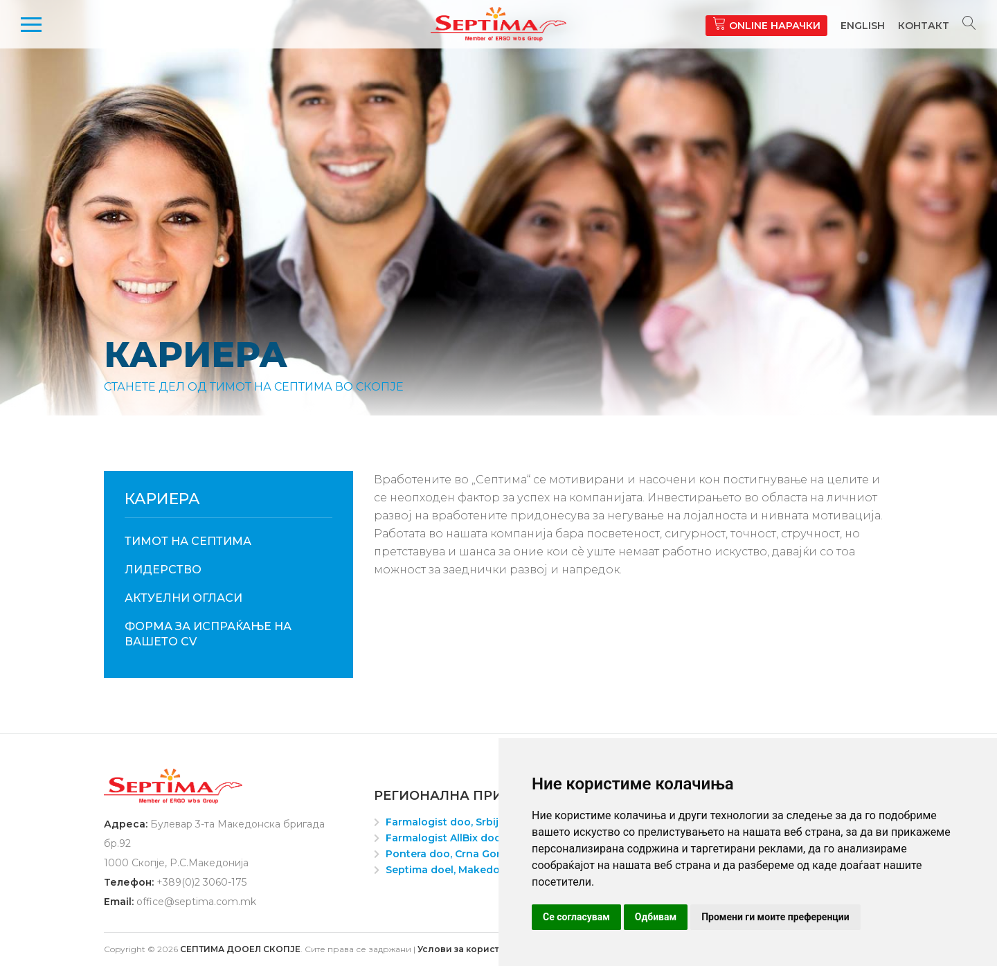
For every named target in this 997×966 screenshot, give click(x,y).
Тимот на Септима (188, 541)
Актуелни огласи (183, 598)
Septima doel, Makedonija (452, 870)
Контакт (923, 25)
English (863, 25)
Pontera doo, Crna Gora (446, 854)
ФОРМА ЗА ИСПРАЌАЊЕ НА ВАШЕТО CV (208, 634)
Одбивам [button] (655, 916)
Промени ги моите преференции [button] (775, 916)
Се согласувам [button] (576, 916)
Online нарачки (766, 24)
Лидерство (163, 569)
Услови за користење (468, 949)
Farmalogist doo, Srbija (445, 822)
